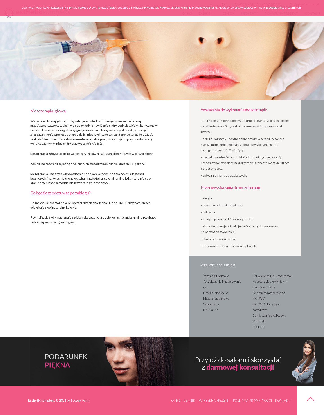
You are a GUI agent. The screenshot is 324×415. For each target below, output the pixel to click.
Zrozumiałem (293, 7)
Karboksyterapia (263, 287)
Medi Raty (259, 321)
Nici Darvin (210, 310)
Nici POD (258, 298)
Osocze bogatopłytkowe (268, 293)
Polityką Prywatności (144, 7)
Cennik (189, 400)
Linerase (258, 326)
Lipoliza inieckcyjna (215, 293)
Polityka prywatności (252, 400)
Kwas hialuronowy (216, 276)
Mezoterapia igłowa (216, 298)
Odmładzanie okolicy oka (269, 315)
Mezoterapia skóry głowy (269, 281)
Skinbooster (211, 304)
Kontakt (282, 400)
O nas (175, 400)
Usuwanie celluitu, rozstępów (272, 276)
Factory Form (80, 400)
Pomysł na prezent (214, 400)
